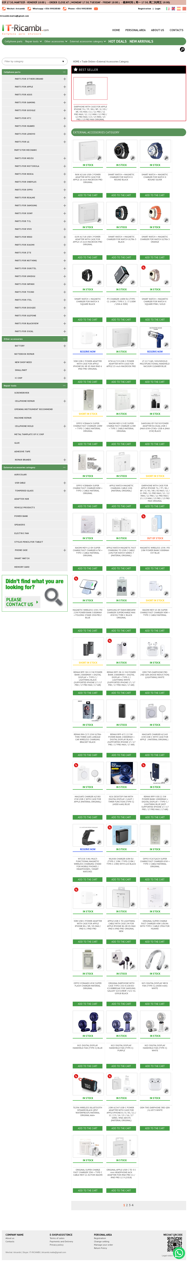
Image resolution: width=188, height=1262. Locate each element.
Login (157, 8)
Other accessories (55, 41)
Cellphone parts (13, 41)
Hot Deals (118, 41)
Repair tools (33, 41)
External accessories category (88, 41)
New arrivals (141, 41)
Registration (144, 8)
